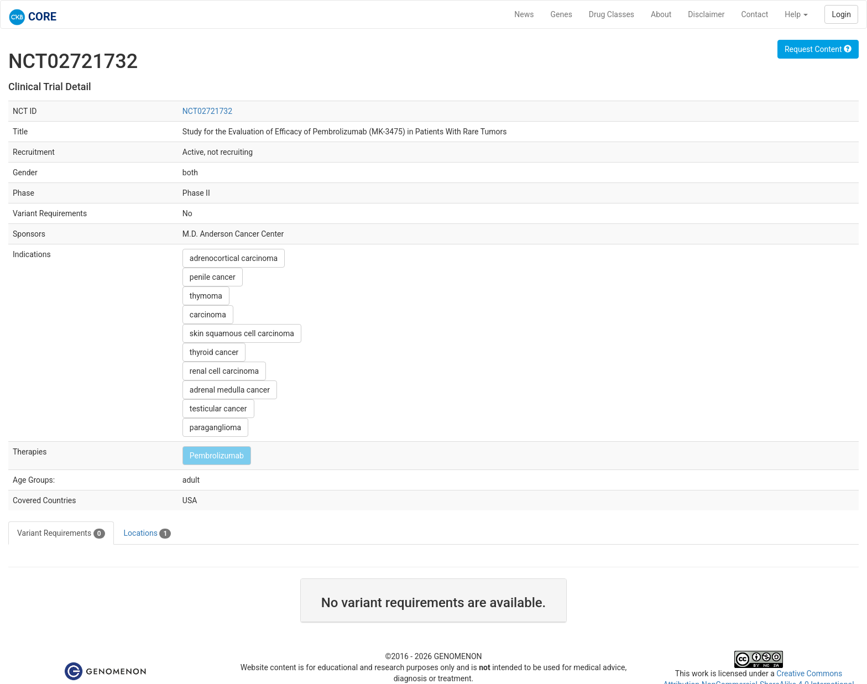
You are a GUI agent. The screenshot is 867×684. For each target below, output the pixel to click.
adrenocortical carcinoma (234, 258)
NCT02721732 (207, 111)
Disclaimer (706, 14)
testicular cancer (218, 408)
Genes (561, 14)
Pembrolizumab (217, 455)
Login (841, 14)
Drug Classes (611, 14)
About (661, 14)
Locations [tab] (147, 534)
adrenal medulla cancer (230, 389)
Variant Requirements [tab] (61, 534)
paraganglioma (215, 427)
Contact (754, 14)
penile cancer (213, 277)
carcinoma (208, 314)
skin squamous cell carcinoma (242, 333)
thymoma (206, 295)
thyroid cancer (214, 352)
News (524, 14)
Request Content (818, 49)
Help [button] (796, 14)
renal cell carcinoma (224, 371)
